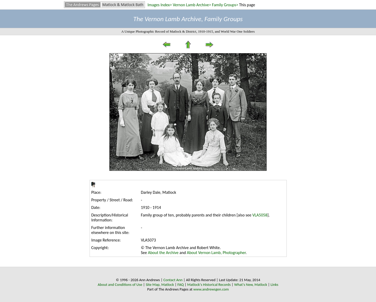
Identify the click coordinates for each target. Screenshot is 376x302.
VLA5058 (259, 215)
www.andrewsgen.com (211, 289)
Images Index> (160, 4)
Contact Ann (173, 279)
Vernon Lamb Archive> (192, 4)
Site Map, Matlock (160, 284)
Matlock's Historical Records (209, 284)
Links (274, 284)
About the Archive (163, 252)
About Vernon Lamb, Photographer (216, 252)
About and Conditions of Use (120, 284)
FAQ (181, 284)
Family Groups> (225, 4)
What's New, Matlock (250, 284)
